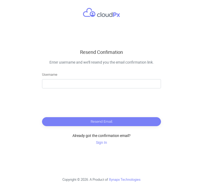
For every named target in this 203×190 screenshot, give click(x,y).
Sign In (101, 142)
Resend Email (101, 122)
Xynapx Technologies (125, 179)
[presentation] (101, 103)
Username (49, 74)
